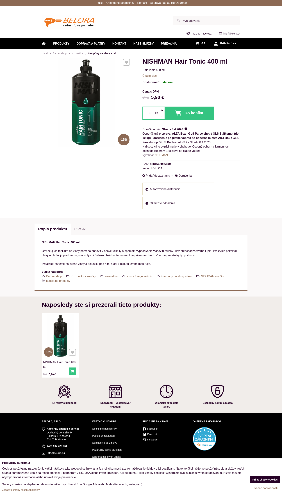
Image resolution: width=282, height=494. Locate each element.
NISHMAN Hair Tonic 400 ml (60, 361)
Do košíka (194, 113)
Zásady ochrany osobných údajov (21, 489)
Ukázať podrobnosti (265, 488)
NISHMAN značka (212, 276)
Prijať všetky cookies (265, 479)
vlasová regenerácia (139, 276)
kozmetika (111, 276)
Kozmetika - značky (83, 276)
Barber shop (54, 276)
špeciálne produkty (58, 280)
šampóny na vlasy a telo (176, 276)
